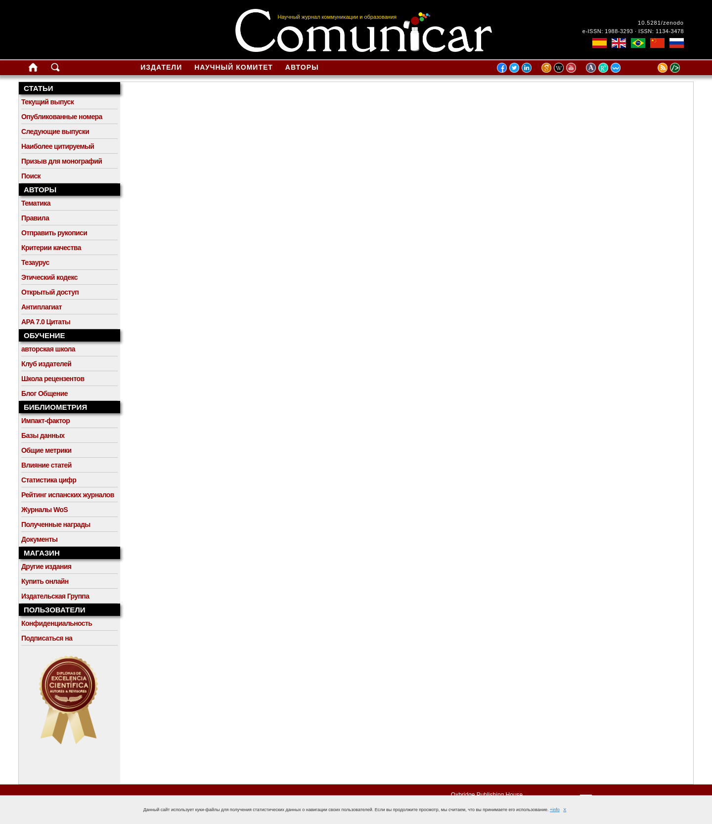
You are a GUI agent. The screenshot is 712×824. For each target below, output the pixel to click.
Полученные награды (55, 524)
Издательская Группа (55, 596)
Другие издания (46, 566)
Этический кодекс (49, 277)
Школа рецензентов (53, 379)
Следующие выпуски (55, 131)
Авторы (302, 67)
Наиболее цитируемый (57, 146)
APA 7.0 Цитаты (45, 322)
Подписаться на (46, 638)
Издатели (161, 67)
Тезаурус (35, 262)
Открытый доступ (50, 292)
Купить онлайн (45, 581)
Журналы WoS (44, 510)
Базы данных (43, 435)
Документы (39, 539)
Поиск (31, 176)
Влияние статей (46, 465)
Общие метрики (46, 450)
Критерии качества (51, 248)
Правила (35, 218)
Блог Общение (44, 393)
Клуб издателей (46, 364)
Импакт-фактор (45, 421)
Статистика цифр (48, 480)
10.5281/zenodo (661, 23)
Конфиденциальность (56, 623)
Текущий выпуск (47, 102)
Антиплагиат (41, 307)
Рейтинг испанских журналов (67, 495)
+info (555, 809)
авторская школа (48, 349)
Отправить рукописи (54, 233)
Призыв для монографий (61, 161)
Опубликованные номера (61, 117)
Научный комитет (233, 67)
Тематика (35, 203)
